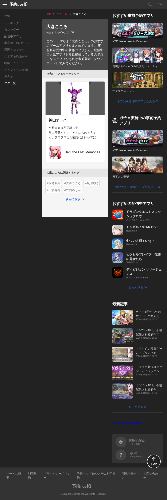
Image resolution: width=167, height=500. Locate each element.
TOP (7, 16)
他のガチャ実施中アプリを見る (135, 187)
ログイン (160, 4)
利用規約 (32, 476)
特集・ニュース (14, 63)
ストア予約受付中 (16, 56)
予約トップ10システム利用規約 (96, 476)
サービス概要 (13, 476)
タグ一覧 (10, 83)
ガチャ (8, 76)
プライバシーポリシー (57, 476)
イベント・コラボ (16, 69)
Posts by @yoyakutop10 (128, 423)
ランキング (11, 23)
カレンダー (11, 29)
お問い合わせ (150, 476)
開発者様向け (129, 476)
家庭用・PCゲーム (16, 43)
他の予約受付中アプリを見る (136, 101)
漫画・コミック (14, 49)
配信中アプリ (13, 36)
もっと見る (135, 287)
